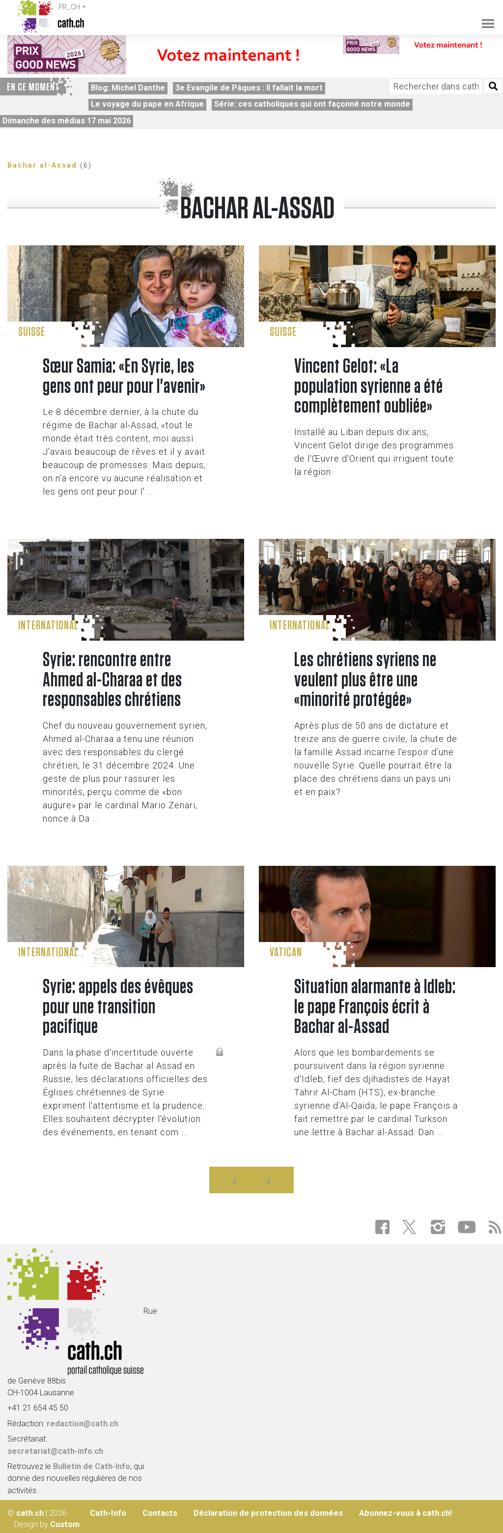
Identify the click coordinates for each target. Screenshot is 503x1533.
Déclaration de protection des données (268, 1513)
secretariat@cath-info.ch (55, 1451)
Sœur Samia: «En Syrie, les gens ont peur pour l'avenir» (124, 377)
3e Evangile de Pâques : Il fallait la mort (249, 87)
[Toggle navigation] (483, 17)
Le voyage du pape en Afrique (147, 104)
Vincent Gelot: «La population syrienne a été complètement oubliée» (368, 386)
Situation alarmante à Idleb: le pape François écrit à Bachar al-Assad (375, 1007)
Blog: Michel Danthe (128, 87)
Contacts (159, 1513)
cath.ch (30, 1513)
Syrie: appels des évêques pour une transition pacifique (118, 1007)
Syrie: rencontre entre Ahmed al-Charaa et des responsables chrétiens (112, 680)
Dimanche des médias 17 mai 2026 (66, 120)
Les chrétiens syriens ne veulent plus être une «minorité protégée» (365, 680)
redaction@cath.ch (82, 1423)
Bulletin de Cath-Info (91, 1466)
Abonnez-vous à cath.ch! (405, 1513)
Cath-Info (108, 1513)
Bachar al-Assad (42, 165)
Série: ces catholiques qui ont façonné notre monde (312, 104)
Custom (65, 1524)
